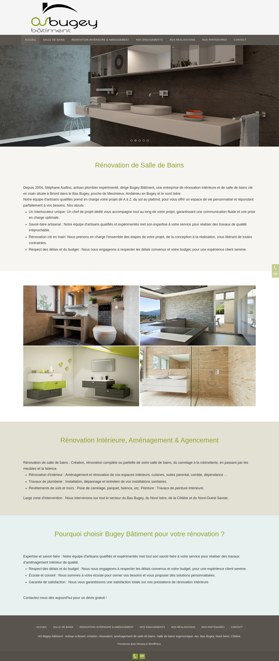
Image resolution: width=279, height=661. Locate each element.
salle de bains (63, 627)
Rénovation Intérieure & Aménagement (107, 627)
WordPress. (155, 643)
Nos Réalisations (183, 627)
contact (237, 627)
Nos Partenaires (213, 627)
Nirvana (141, 643)
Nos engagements (152, 627)
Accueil (41, 627)
